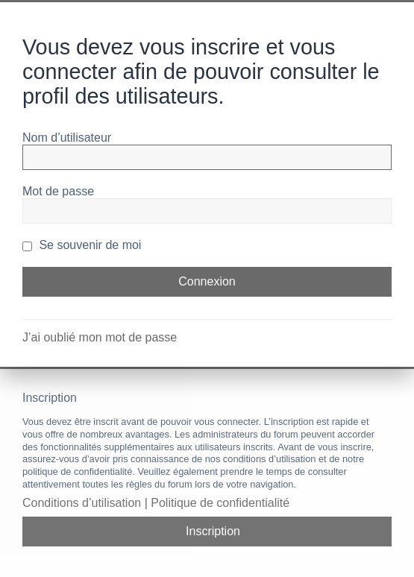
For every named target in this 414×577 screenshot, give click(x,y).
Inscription (213, 531)
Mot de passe (58, 191)
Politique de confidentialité (220, 502)
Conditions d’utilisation (81, 502)
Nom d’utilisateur (66, 137)
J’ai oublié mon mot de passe (99, 337)
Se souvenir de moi (81, 245)
